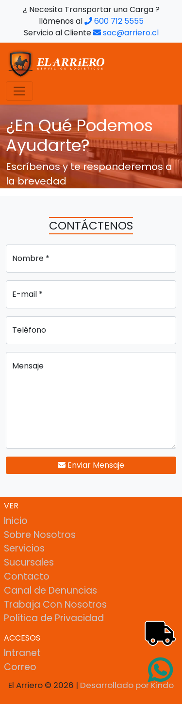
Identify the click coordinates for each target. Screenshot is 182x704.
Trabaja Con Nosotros (55, 604)
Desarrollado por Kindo (127, 685)
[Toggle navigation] (19, 91)
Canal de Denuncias (50, 590)
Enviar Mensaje (91, 465)
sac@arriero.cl (126, 32)
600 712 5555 (114, 21)
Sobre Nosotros (40, 534)
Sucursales (29, 562)
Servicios (24, 548)
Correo (20, 666)
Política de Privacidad (54, 618)
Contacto (27, 576)
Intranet (22, 652)
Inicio (16, 520)
